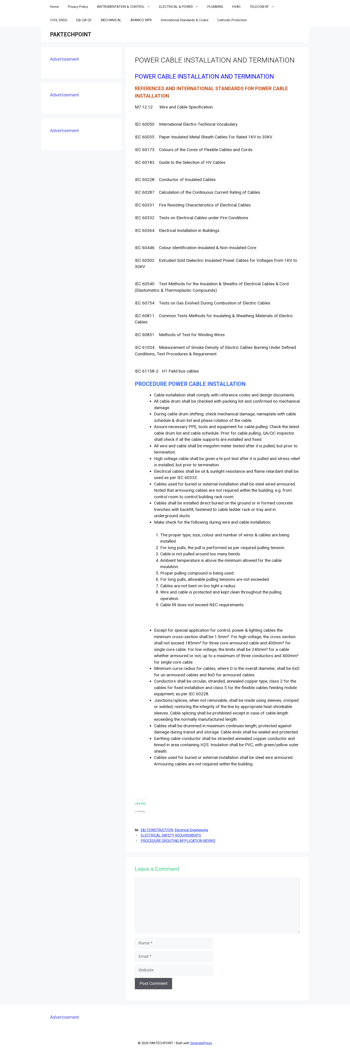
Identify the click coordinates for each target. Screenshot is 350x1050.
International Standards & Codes (184, 20)
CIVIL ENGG (58, 20)
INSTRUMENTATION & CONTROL (126, 6)
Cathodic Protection (232, 20)
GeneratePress (201, 1043)
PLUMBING (215, 7)
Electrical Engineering (191, 830)
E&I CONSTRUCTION (157, 830)
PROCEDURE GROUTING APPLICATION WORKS (178, 841)
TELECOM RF (264, 6)
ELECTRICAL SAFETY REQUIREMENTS (171, 835)
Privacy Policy (78, 7)
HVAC (236, 7)
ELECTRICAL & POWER (181, 6)
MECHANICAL (111, 20)
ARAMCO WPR (141, 20)
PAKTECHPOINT (70, 34)
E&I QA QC (84, 20)
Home (54, 7)
